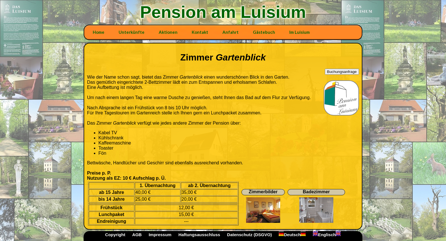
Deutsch (292, 234)
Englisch (327, 234)
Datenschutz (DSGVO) (249, 234)
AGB (137, 234)
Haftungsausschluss (199, 234)
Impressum (160, 234)
